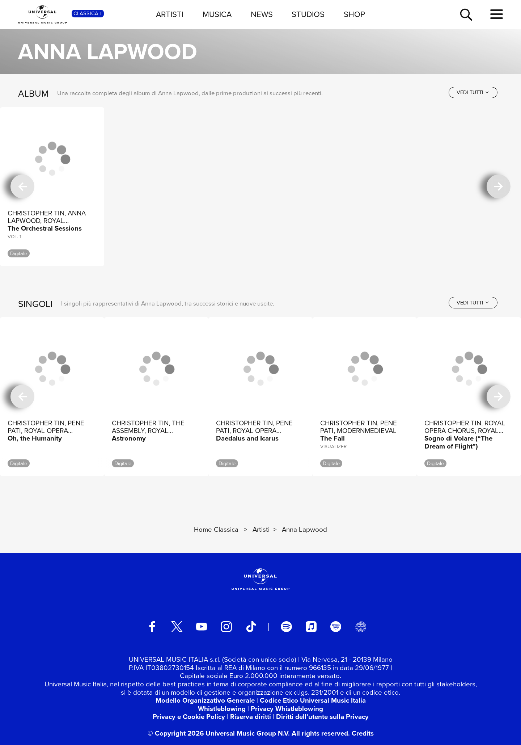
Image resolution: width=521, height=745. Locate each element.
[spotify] (286, 626)
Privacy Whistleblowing (287, 709)
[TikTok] (251, 626)
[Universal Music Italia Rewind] (360, 626)
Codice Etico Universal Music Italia (313, 700)
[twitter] (177, 626)
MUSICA (217, 14)
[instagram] (226, 626)
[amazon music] (336, 626)
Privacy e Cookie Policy (189, 717)
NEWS (262, 14)
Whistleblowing (222, 709)
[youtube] (201, 626)
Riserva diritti (250, 717)
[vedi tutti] (473, 92)
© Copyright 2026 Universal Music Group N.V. (219, 733)
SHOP (354, 14)
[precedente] (22, 186)
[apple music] (311, 626)
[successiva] (499, 186)
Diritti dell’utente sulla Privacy (322, 717)
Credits (363, 733)
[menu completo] (496, 14)
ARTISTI (169, 14)
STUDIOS (308, 14)
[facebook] (152, 626)
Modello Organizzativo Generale (205, 700)
